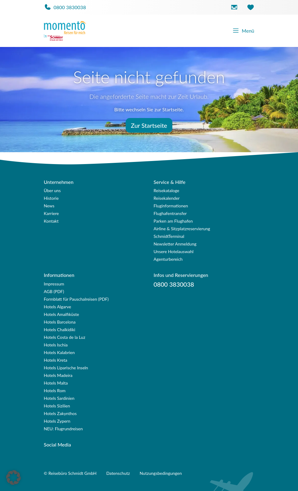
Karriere (51, 213)
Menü (243, 30)
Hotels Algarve (57, 306)
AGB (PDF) (54, 291)
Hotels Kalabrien (59, 352)
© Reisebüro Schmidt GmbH (70, 473)
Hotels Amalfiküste (61, 314)
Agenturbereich (168, 259)
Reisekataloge (166, 190)
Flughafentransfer (170, 213)
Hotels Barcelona (60, 321)
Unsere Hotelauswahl (174, 251)
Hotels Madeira (58, 375)
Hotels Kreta (55, 360)
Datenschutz (118, 473)
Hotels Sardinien (59, 398)
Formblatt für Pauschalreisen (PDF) (76, 299)
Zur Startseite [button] (149, 125)
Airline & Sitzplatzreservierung (182, 228)
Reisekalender (167, 198)
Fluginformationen (171, 205)
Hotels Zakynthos (60, 413)
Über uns (52, 190)
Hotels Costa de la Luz (64, 337)
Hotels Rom (55, 390)
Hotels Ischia (56, 344)
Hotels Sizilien (57, 405)
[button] (13, 477)
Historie (51, 198)
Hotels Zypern (57, 421)
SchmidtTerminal (169, 236)
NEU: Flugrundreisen (63, 428)
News (49, 205)
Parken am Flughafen (173, 221)
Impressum (54, 283)
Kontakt (51, 221)
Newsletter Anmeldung (175, 243)
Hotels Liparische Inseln (66, 367)
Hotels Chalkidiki (59, 329)
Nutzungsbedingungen (161, 473)
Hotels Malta (56, 382)
